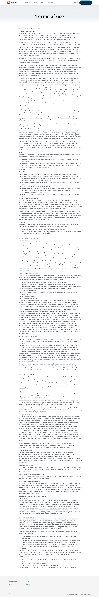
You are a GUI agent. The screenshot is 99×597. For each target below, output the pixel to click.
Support (11, 584)
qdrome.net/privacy (52, 103)
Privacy (28, 584)
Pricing (35, 2)
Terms (27, 581)
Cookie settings (30, 588)
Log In (76, 2)
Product (27, 2)
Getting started (13, 581)
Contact (50, 2)
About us (42, 2)
